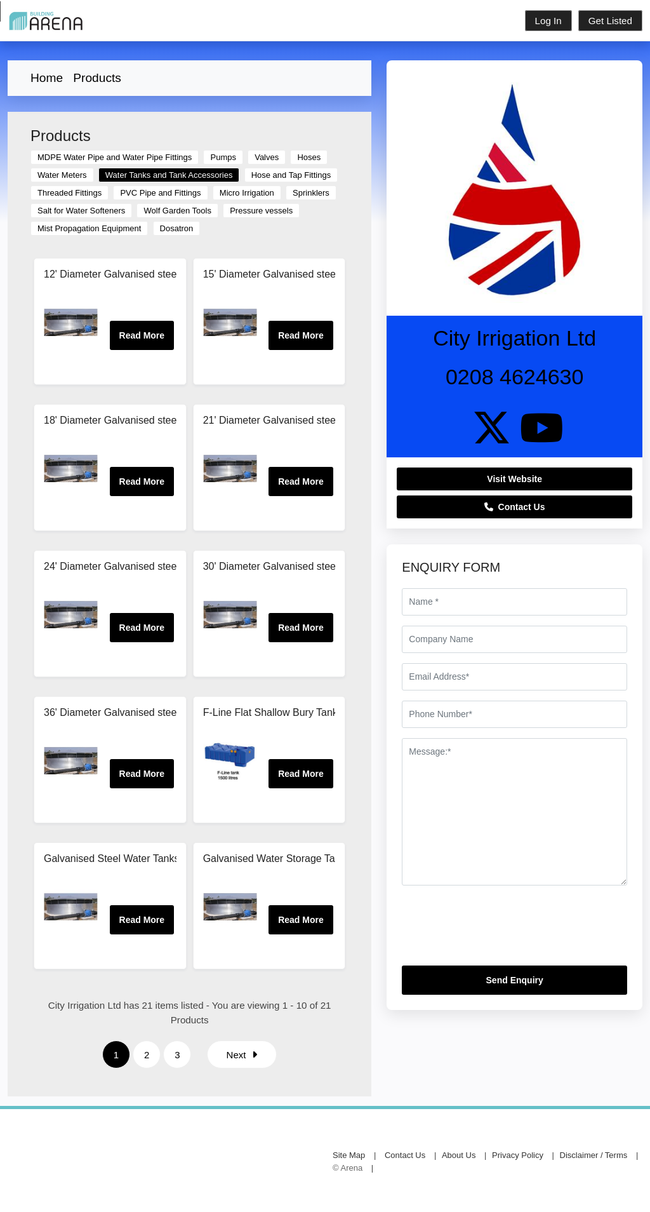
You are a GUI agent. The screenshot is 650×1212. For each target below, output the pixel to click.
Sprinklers (311, 193)
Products (97, 77)
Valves (267, 157)
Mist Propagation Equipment (89, 228)
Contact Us (514, 507)
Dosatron (177, 228)
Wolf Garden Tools (177, 210)
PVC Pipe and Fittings (160, 193)
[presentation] (498, 930)
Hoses (309, 157)
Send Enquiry (514, 980)
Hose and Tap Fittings (291, 175)
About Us (458, 1155)
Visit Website (514, 479)
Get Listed (610, 20)
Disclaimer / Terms (594, 1155)
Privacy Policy (517, 1155)
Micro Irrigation (247, 193)
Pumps (222, 157)
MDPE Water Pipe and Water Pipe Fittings (114, 157)
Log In (548, 20)
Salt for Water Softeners (81, 210)
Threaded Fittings (69, 193)
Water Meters (62, 175)
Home (46, 77)
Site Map (349, 1155)
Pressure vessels (261, 210)
